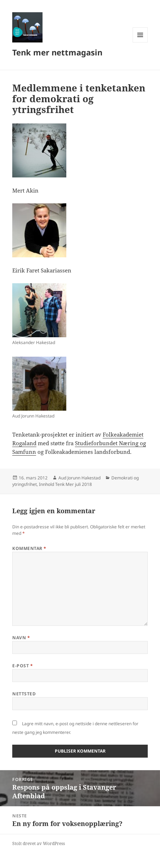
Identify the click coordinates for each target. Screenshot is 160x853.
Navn (21, 638)
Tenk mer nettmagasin (57, 52)
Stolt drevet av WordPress (38, 843)
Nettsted (24, 694)
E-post (22, 666)
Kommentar (29, 548)
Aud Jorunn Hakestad (79, 478)
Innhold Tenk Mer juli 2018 (65, 484)
